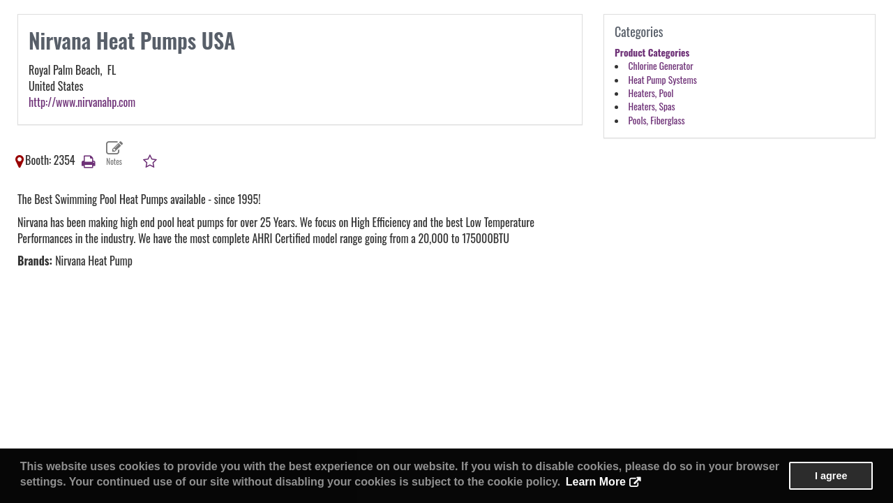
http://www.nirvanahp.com (82, 102)
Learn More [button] (596, 482)
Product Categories (652, 52)
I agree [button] (831, 475)
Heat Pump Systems (663, 80)
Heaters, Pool (651, 93)
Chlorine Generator (661, 66)
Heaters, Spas (652, 106)
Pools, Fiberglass (657, 120)
